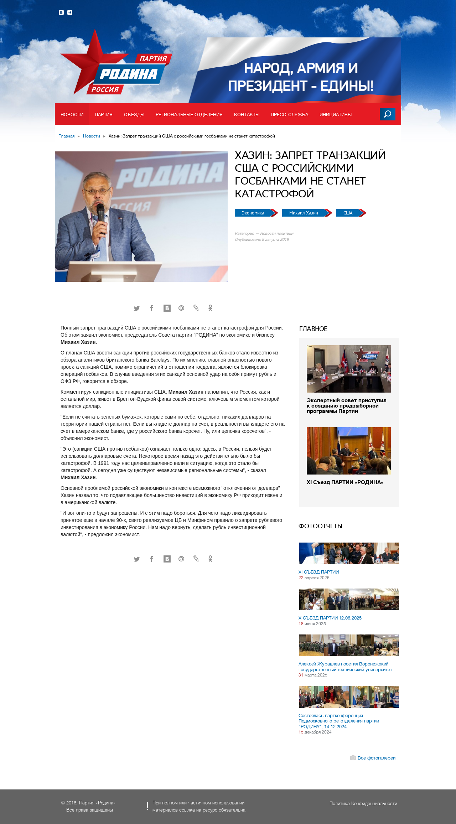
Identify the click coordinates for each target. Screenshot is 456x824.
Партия (104, 114)
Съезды (134, 114)
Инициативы (336, 114)
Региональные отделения (189, 114)
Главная (66, 136)
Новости (72, 114)
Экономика (253, 213)
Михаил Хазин (304, 213)
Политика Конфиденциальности (363, 803)
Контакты (246, 114)
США (348, 213)
